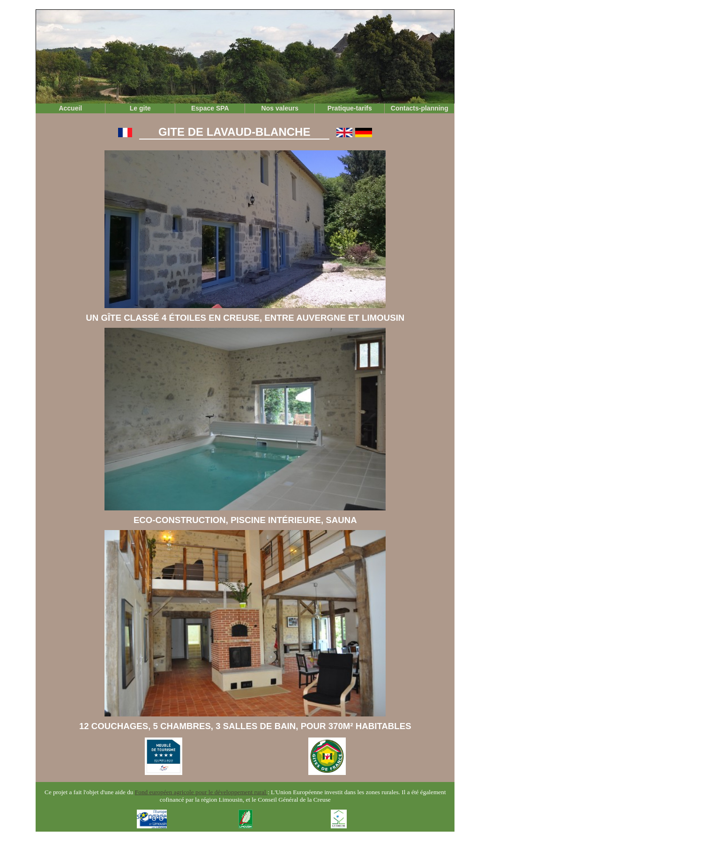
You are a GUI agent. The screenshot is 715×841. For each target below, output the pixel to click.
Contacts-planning (419, 108)
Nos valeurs (279, 108)
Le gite (140, 108)
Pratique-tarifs (350, 108)
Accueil (70, 108)
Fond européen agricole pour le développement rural (201, 792)
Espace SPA (210, 108)
